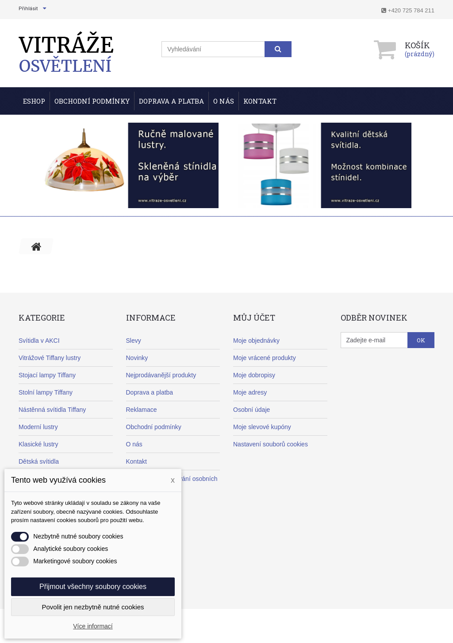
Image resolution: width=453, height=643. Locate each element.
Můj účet (254, 317)
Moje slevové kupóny (262, 426)
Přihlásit (28, 9)
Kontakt (259, 101)
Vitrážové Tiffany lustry (50, 357)
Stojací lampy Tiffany (47, 375)
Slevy (133, 340)
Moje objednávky (256, 340)
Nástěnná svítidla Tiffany (52, 409)
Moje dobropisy (254, 375)
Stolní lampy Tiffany (46, 392)
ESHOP (34, 101)
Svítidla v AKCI (39, 340)
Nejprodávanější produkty (161, 375)
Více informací (92, 626)
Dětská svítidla (39, 461)
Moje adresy (250, 392)
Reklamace (141, 409)
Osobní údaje (251, 409)
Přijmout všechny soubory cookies (92, 586)
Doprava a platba (149, 392)
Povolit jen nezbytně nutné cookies (93, 607)
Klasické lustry (38, 444)
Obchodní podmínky (92, 101)
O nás (223, 101)
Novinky (137, 357)
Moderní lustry (38, 426)
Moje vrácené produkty (264, 357)
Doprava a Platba (171, 101)
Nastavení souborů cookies (270, 444)
